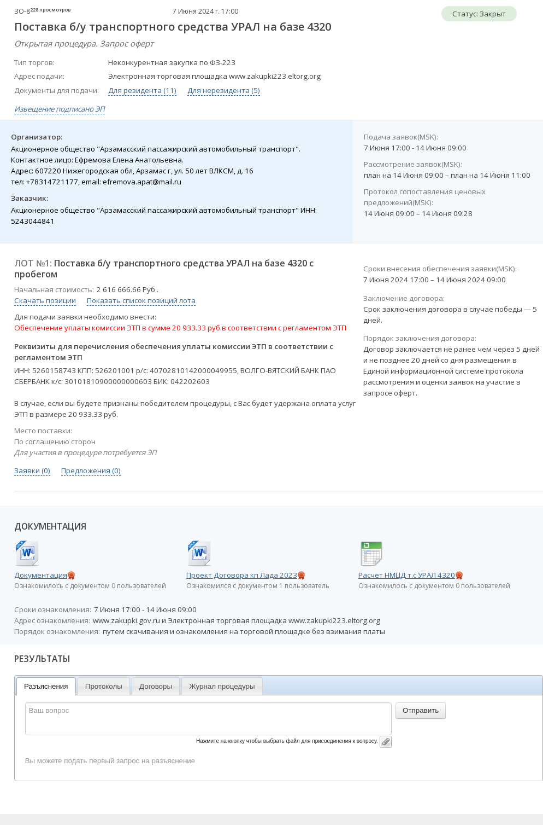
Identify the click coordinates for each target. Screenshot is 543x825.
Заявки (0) (32, 470)
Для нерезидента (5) (223, 90)
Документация (40, 575)
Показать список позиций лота (141, 300)
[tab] (46, 686)
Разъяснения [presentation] (46, 686)
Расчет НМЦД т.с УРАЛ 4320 (406, 575)
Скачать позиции (45, 300)
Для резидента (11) (142, 90)
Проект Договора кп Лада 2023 (241, 575)
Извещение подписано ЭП (59, 109)
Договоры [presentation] (155, 686)
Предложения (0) (91, 470)
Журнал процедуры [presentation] (222, 686)
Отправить (421, 710)
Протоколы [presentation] (103, 686)
